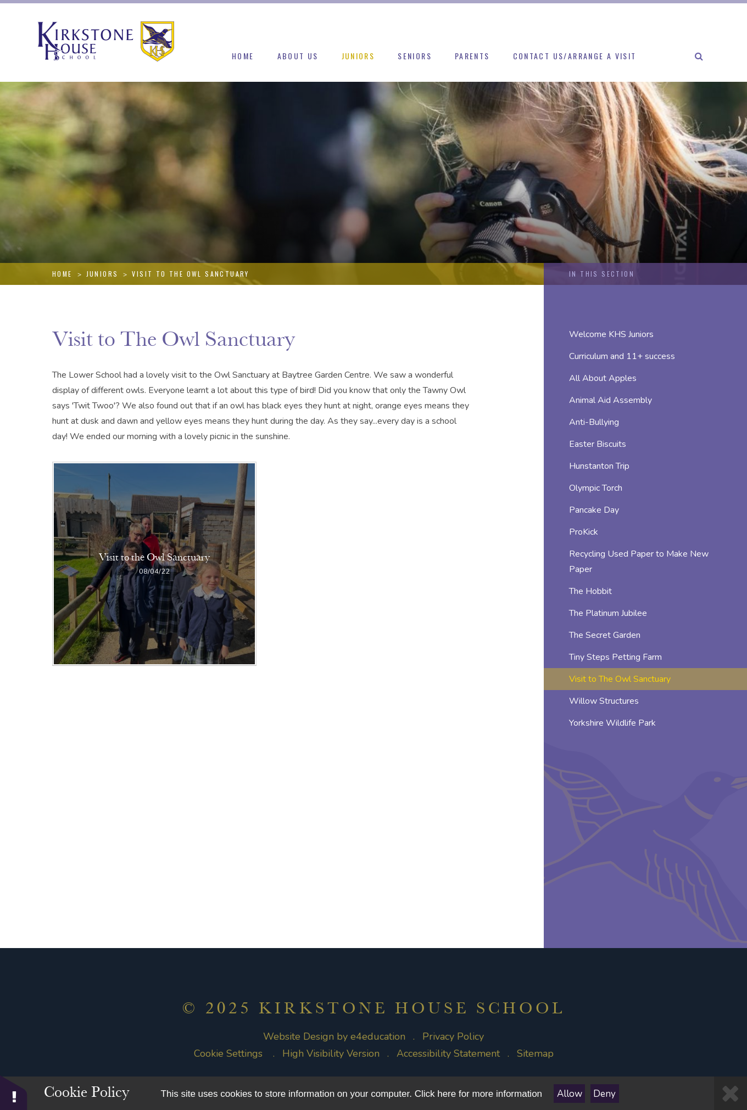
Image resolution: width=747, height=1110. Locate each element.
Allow (569, 1093)
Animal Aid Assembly (610, 400)
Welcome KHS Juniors (611, 334)
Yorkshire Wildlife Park (612, 723)
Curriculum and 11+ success (622, 356)
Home (62, 273)
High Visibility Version (331, 1053)
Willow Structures (604, 701)
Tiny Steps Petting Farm (615, 657)
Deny (604, 1093)
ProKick (583, 532)
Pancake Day (594, 510)
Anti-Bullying (594, 422)
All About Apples (603, 378)
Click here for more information (478, 1094)
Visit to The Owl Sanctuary (190, 273)
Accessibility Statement (448, 1053)
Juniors (102, 273)
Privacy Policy (453, 1036)
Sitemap (535, 1053)
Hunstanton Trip (599, 466)
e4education (377, 1036)
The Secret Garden (604, 635)
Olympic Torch (595, 488)
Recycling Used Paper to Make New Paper (639, 561)
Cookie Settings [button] (228, 1053)
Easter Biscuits (597, 444)
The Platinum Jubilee (608, 613)
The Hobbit (590, 591)
